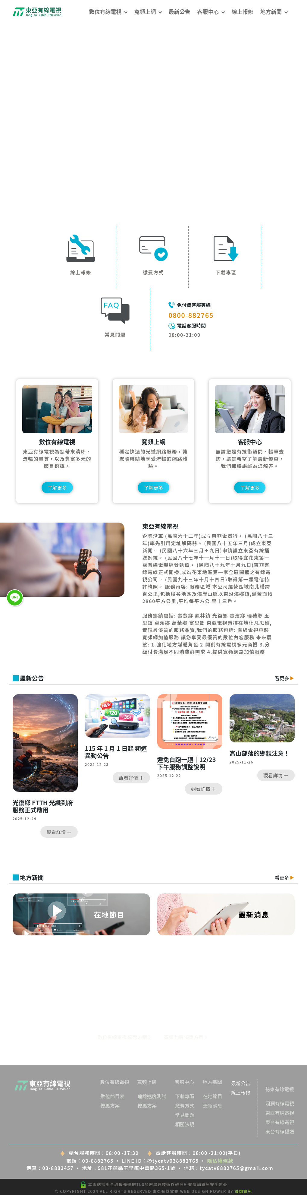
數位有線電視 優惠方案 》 (125, 1037)
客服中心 (208, 11)
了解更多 (57, 487)
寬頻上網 (145, 11)
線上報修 (242, 11)
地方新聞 (271, 11)
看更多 (284, 678)
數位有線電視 (105, 11)
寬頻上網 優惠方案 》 (186, 1037)
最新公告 (179, 11)
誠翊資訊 (243, 1191)
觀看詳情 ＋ (59, 832)
